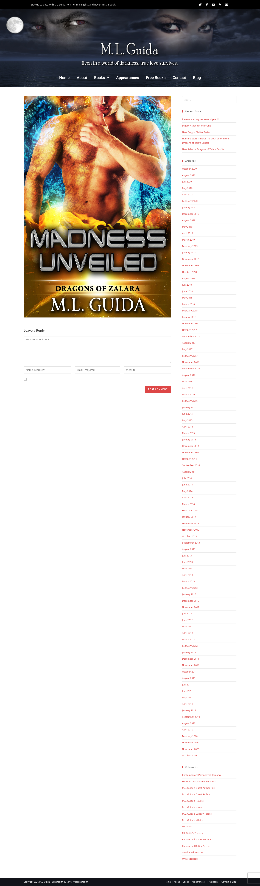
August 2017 (188, 342)
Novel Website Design (77, 881)
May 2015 (187, 420)
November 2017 (190, 323)
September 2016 (191, 368)
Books (101, 78)
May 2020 (187, 188)
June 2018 (187, 291)
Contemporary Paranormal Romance (202, 775)
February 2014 (190, 510)
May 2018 (187, 297)
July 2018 (187, 284)
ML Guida (187, 826)
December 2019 (190, 213)
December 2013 (190, 523)
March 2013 (188, 581)
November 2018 (190, 265)
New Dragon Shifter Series (196, 132)
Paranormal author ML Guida (198, 839)
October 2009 (189, 755)
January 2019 (189, 252)
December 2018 (190, 259)
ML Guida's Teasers (192, 833)
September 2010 (191, 716)
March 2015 (188, 433)
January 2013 (189, 594)
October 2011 (189, 671)
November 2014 (190, 452)
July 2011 (187, 684)
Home (64, 77)
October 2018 (189, 272)
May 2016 (187, 381)
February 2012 (190, 645)
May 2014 (187, 491)
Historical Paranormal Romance (199, 781)
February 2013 (190, 587)
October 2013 (189, 536)
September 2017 (191, 336)
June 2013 (187, 562)
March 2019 (188, 239)
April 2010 (187, 729)
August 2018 (188, 278)
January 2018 (189, 317)
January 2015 (189, 439)
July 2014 (187, 478)
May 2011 (187, 697)
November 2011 (190, 665)
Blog (197, 77)
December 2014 (190, 446)
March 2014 (188, 504)
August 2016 (188, 375)
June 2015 (187, 413)
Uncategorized (190, 858)
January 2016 (189, 407)
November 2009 (190, 749)
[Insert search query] (209, 99)
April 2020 (187, 194)
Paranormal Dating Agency (196, 846)
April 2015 (187, 426)
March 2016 (188, 394)
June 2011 (187, 691)
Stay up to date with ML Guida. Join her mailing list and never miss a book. (73, 4)
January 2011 (189, 710)
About (82, 77)
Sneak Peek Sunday (192, 852)
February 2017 (190, 355)
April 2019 (187, 233)
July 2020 (187, 181)
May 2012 (187, 626)
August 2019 (188, 220)
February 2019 (190, 246)
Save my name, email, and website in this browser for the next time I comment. (74, 379)
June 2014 (187, 484)
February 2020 (190, 200)
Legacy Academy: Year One (196, 125)
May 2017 (187, 349)
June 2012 (187, 620)
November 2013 (190, 529)
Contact (179, 77)
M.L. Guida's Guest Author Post (199, 787)
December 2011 (190, 658)
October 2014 (189, 458)
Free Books (156, 77)
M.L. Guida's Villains (192, 820)
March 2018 (188, 304)
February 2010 (190, 736)
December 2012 (190, 600)
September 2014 (191, 465)
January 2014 (189, 516)
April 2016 (187, 388)
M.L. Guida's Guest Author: (196, 794)
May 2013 (187, 568)
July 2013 (187, 555)
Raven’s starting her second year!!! (200, 119)
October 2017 (189, 329)
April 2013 (187, 574)
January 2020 (189, 207)
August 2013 (188, 549)
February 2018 (190, 310)
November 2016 (190, 362)
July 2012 (187, 613)
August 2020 (188, 175)
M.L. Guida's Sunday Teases (197, 813)
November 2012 (190, 607)
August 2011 (188, 678)
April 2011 (187, 703)
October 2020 (189, 168)
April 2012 (187, 632)
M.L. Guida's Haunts (193, 800)
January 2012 (189, 652)
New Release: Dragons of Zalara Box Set (203, 149)
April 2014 (187, 497)
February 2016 (190, 400)
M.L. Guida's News (192, 807)
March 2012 (188, 639)
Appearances (127, 77)
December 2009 (190, 742)
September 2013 (191, 542)
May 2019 (187, 226)
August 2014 (188, 471)
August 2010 (188, 723)
